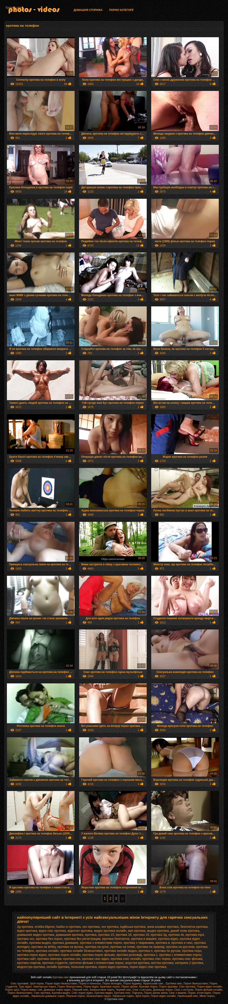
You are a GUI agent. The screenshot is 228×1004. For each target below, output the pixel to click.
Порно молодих (112, 983)
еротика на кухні (96, 947)
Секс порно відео (82, 992)
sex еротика (91, 926)
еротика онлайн (47, 951)
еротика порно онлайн (64, 955)
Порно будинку (132, 983)
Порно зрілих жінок (155, 992)
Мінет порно (207, 996)
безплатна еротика (194, 926)
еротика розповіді (129, 955)
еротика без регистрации (82, 938)
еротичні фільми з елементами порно (96, 963)
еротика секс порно (156, 959)
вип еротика (136, 930)
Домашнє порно (163, 989)
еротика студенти (54, 963)
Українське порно (123, 996)
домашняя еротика (69, 934)
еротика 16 (123, 934)
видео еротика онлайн (110, 930)
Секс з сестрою (141, 989)
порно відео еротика (113, 967)
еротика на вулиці (70, 947)
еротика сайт (26, 959)
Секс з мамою (177, 992)
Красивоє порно (110, 986)
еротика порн (191, 951)
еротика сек (71, 959)
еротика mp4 (194, 934)
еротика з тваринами (139, 943)
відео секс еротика (52, 930)
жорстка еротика (137, 963)
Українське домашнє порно (48, 996)
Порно (191, 992)
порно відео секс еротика (148, 967)
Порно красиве (168, 986)
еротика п (145, 951)
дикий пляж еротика (185, 930)
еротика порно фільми (98, 955)
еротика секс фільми (187, 959)
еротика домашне (65, 943)
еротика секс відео (95, 959)
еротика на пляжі (122, 947)
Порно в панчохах (90, 983)
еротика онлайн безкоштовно (81, 951)
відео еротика (27, 930)
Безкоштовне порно (102, 989)
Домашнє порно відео (57, 989)
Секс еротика (187, 986)
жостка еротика (162, 963)
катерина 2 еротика (189, 963)
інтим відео (204, 992)
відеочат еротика (80, 930)
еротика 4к (176, 934)
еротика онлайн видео (120, 951)
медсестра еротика (31, 967)
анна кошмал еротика (163, 926)
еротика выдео (40, 943)
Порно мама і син (31, 989)
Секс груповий (19, 983)
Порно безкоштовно (195, 983)
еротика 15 (106, 934)
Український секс (153, 983)
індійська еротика (132, 926)
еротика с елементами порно (180, 955)
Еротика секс (14, 7)
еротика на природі (151, 947)
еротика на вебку (43, 947)
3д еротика (25, 926)
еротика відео (168, 938)
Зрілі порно (37, 983)
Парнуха (137, 992)
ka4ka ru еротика (68, 926)
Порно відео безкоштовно (61, 983)
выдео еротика (158, 930)
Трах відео (25, 986)
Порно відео (91, 986)
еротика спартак (29, 963)
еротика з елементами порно (101, 943)
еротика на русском (180, 947)
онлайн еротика (58, 967)
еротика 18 (141, 934)
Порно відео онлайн (209, 986)
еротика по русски (167, 951)
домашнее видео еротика (35, 934)
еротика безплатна (115, 938)
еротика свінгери (49, 959)
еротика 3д (159, 934)
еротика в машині (144, 938)
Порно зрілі (12, 989)
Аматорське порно (44, 986)
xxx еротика (109, 926)
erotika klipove (45, 926)
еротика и (163, 943)
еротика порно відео (32, 955)
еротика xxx (25, 938)
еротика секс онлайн (126, 959)
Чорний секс (123, 989)
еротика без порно (49, 938)
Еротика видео (61, 992)
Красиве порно (148, 986)
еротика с (150, 955)
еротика (90, 934)
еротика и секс (182, 943)
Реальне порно (75, 996)
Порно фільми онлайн (208, 989)
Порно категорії (121, 10)
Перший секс (80, 989)
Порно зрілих (129, 986)
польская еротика (84, 967)
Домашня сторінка (87, 10)
